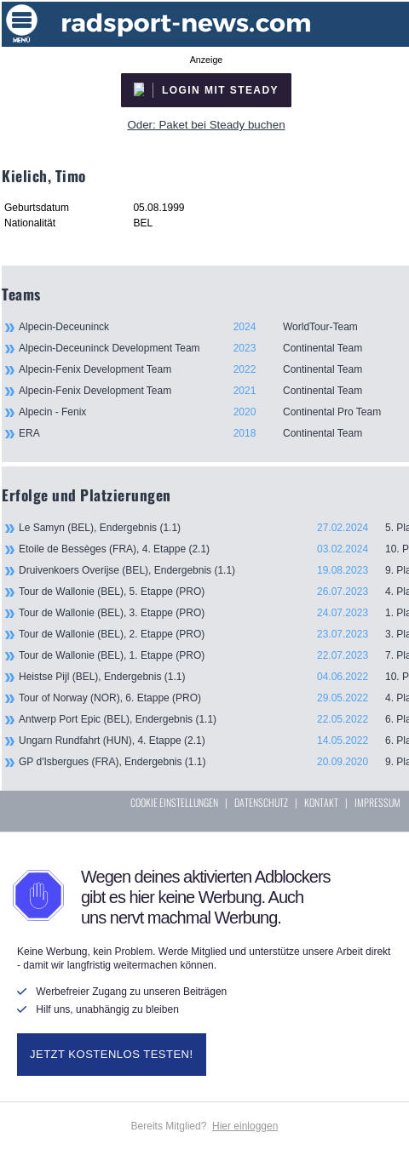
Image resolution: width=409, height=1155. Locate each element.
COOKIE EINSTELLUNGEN (174, 802)
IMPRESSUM (377, 802)
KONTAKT (321, 802)
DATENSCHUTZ (261, 802)
